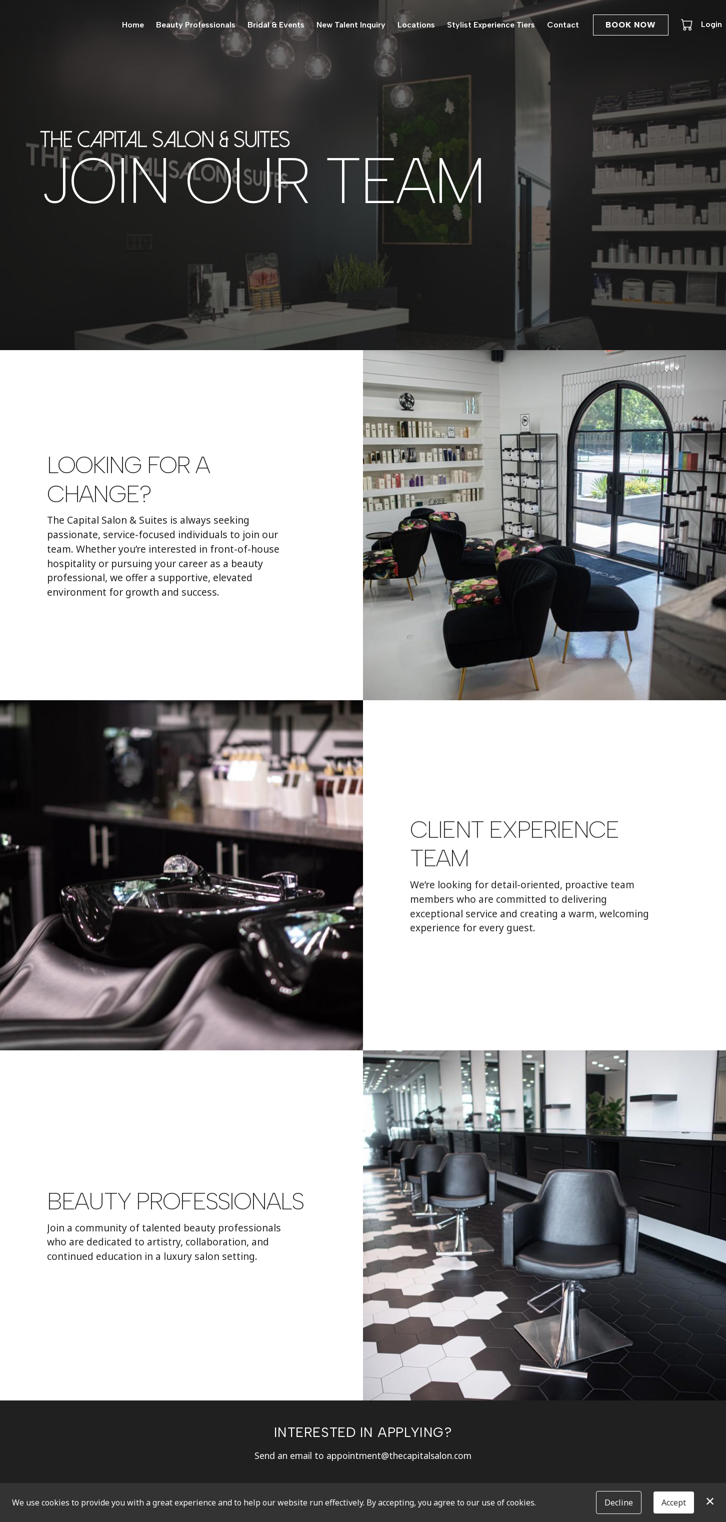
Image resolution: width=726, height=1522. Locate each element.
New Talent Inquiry (351, 25)
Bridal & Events (276, 25)
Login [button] (711, 24)
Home (133, 25)
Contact (563, 25)
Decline (618, 1502)
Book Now (631, 25)
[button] (687, 24)
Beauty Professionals (196, 25)
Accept (674, 1502)
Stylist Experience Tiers (491, 25)
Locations (416, 25)
